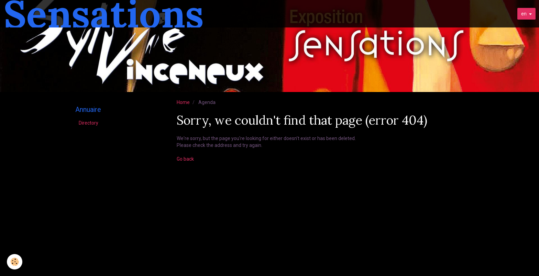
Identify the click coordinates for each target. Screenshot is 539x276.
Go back (185, 159)
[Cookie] (14, 261)
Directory (88, 123)
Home (183, 102)
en (524, 13)
